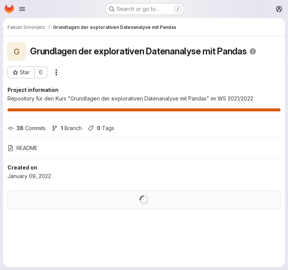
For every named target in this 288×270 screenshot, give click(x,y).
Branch (67, 128)
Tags (101, 128)
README (23, 148)
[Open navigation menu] (22, 9)
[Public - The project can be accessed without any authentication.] (253, 51)
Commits (27, 128)
